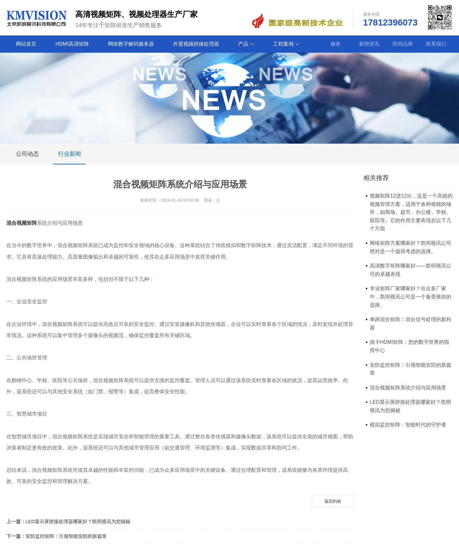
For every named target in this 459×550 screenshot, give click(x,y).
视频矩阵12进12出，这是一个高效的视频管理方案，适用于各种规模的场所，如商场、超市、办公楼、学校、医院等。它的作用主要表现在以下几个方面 (411, 212)
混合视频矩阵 (21, 223)
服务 (336, 44)
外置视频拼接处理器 (196, 44)
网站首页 (26, 44)
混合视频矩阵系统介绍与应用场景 (408, 387)
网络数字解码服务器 (131, 44)
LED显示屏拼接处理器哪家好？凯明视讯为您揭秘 (78, 521)
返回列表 (332, 501)
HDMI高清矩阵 (72, 44)
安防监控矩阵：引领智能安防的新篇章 (66, 536)
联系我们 (436, 44)
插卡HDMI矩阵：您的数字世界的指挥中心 (409, 346)
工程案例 (286, 44)
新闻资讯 (369, 44)
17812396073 (390, 22)
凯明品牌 (402, 44)
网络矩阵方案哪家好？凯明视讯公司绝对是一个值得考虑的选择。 (410, 247)
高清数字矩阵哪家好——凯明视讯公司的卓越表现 (410, 270)
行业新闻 (69, 157)
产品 (246, 44)
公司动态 (27, 154)
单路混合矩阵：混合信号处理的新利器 (410, 323)
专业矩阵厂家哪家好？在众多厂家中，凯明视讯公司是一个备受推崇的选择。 (410, 296)
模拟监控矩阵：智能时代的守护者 (408, 424)
